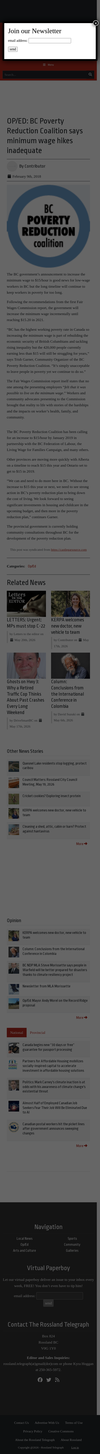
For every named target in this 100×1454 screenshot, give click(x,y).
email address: (18, 40)
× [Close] (95, 23)
